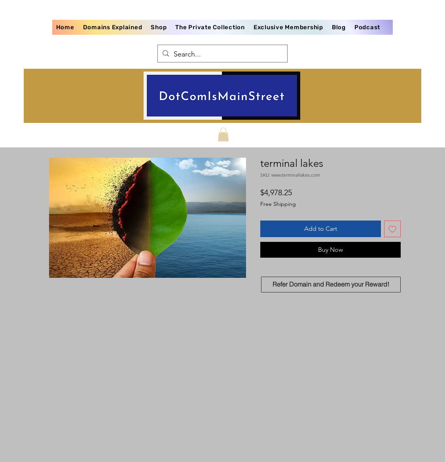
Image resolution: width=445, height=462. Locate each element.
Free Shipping (278, 203)
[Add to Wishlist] (392, 229)
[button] (223, 134)
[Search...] (222, 54)
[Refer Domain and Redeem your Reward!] (331, 284)
